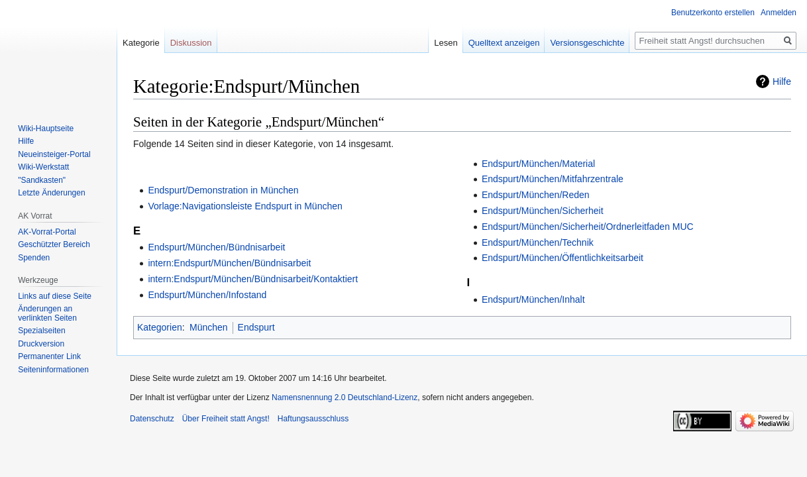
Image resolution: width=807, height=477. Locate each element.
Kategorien (159, 327)
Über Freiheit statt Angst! (226, 418)
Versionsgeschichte (587, 43)
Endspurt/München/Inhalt (533, 299)
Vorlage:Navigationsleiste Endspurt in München (245, 206)
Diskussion (191, 43)
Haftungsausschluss (313, 418)
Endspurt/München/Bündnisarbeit (216, 247)
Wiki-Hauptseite (46, 128)
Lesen (445, 43)
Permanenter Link (49, 356)
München (208, 327)
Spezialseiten (41, 330)
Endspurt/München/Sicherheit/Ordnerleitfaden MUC (588, 226)
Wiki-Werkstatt (43, 167)
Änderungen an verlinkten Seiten (47, 313)
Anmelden (778, 12)
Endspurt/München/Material (538, 163)
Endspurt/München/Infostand (207, 295)
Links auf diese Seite (54, 296)
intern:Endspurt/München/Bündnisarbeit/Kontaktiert (253, 279)
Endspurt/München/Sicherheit (543, 210)
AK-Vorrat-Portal (47, 232)
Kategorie (141, 43)
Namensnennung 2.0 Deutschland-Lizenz (344, 397)
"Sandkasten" (42, 180)
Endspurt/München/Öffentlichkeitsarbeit (562, 257)
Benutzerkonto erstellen (713, 12)
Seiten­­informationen (53, 369)
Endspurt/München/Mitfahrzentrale (552, 179)
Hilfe (782, 81)
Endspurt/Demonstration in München (223, 190)
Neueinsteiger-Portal (54, 154)
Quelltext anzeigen (504, 43)
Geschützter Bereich (54, 244)
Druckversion (41, 343)
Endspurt (256, 327)
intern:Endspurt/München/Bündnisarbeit (229, 263)
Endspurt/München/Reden (536, 194)
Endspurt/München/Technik (538, 242)
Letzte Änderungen (51, 192)
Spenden (34, 257)
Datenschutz (152, 418)
